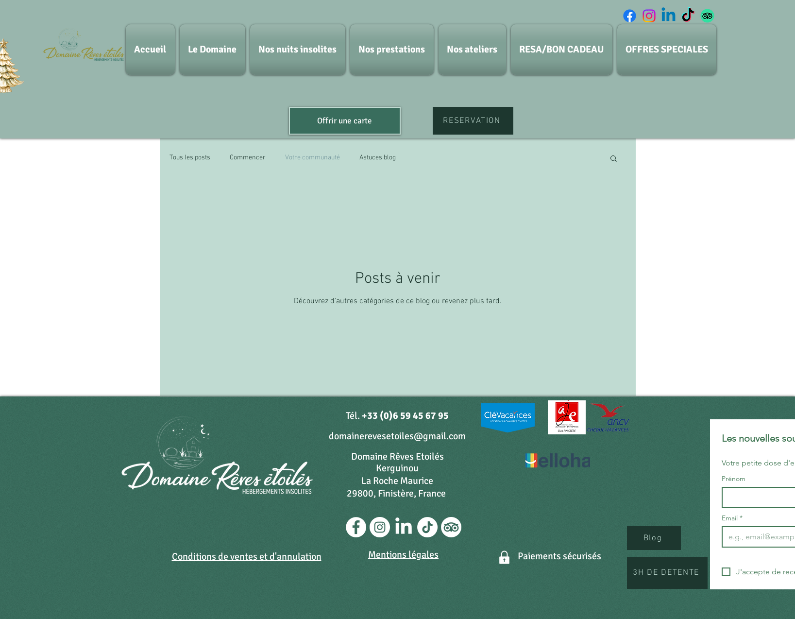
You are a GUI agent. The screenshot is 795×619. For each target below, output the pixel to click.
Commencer (248, 158)
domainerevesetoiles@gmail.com (397, 436)
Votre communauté (312, 158)
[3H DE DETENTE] (667, 573)
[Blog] (654, 538)
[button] (613, 159)
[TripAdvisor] (707, 15)
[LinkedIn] (403, 527)
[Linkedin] (668, 15)
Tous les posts (189, 158)
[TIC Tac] (687, 15)
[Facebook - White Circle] (356, 527)
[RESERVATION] (473, 121)
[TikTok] (427, 527)
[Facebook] (629, 15)
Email (732, 518)
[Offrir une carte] (345, 121)
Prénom (733, 479)
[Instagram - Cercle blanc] (380, 527)
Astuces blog (377, 158)
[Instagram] (649, 15)
